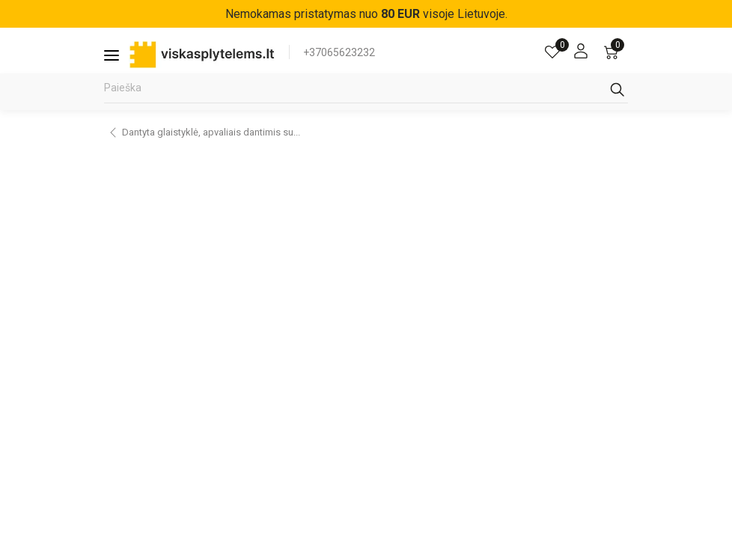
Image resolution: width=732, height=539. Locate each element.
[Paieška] (366, 92)
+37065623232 (339, 52)
